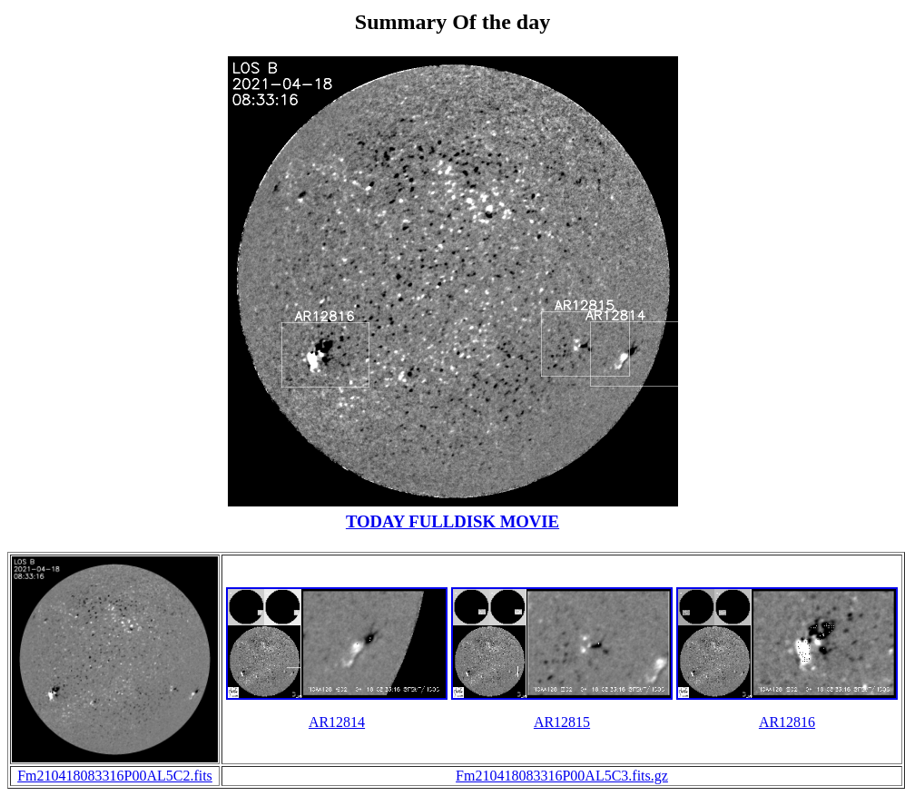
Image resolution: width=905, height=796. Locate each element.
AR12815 (562, 722)
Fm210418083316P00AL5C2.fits (114, 775)
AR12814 (337, 722)
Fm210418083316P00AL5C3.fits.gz (562, 775)
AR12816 (787, 722)
